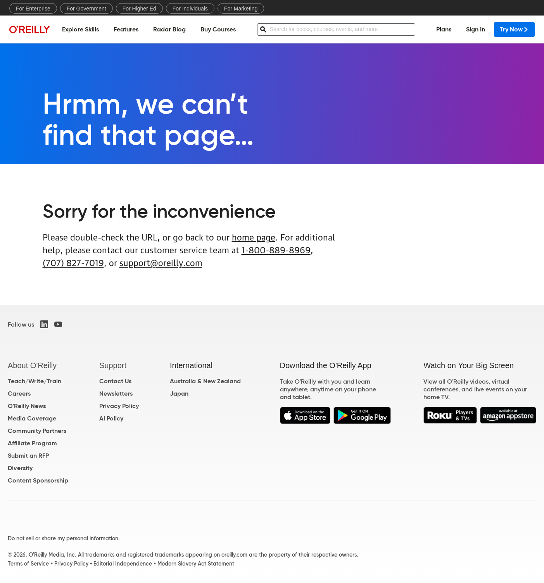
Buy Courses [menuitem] (218, 29)
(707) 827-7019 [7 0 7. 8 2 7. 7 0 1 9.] (73, 262)
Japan (179, 393)
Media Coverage (32, 418)
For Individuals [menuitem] (190, 8)
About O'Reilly (32, 365)
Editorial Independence (122, 563)
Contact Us (115, 381)
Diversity (20, 468)
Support (112, 365)
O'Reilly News (27, 406)
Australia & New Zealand (205, 381)
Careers (19, 393)
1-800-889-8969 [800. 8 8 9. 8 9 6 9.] (276, 249)
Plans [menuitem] (443, 29)
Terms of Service (28, 563)
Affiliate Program (32, 443)
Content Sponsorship (38, 480)
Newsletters (116, 393)
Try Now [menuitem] (514, 29)
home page (253, 236)
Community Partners (37, 431)
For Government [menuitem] (86, 8)
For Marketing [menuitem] (240, 8)
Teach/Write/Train (34, 381)
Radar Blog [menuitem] (169, 29)
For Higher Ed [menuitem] (139, 8)
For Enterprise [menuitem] (33, 8)
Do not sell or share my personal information (63, 538)
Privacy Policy (119, 406)
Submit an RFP (28, 456)
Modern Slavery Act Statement (195, 563)
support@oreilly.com (160, 262)
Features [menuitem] (126, 29)
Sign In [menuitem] (475, 29)
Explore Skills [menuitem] (80, 29)
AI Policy (111, 418)
